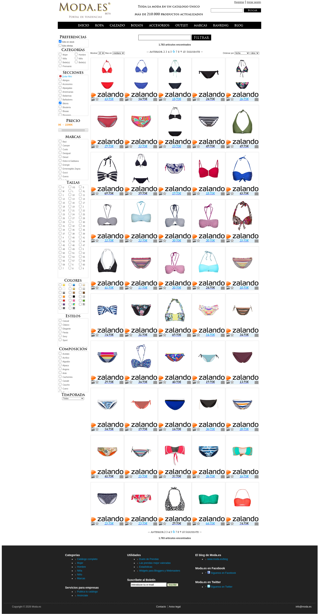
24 (73, 214)
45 (64, 245)
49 (73, 249)
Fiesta (65, 332)
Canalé (66, 381)
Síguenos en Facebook (221, 573)
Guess (66, 176)
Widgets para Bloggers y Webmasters (159, 570)
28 (84, 218)
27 (73, 218)
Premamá (67, 66)
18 (64, 207)
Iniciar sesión (254, 2)
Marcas (81, 578)
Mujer (65, 55)
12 (64, 199)
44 (84, 241)
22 (84, 211)
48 (64, 249)
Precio (73, 120)
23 (64, 214)
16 (73, 203)
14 (84, 199)
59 (64, 265)
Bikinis (66, 103)
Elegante (67, 329)
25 (84, 214)
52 (84, 253)
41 (84, 238)
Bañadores (67, 100)
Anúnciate (82, 595)
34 (64, 230)
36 (84, 230)
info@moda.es (303, 606)
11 (84, 195)
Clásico (66, 325)
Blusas (66, 111)
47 (84, 245)
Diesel (65, 157)
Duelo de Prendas (149, 559)
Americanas (67, 92)
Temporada (73, 394)
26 (64, 218)
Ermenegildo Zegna (71, 169)
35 (73, 230)
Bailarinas (67, 96)
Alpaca (65, 365)
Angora (65, 369)
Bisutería (67, 107)
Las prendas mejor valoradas (155, 563)
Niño (81, 59)
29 (64, 222)
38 (73, 234)
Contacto (161, 606)
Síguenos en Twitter (219, 586)
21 (73, 211)
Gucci (65, 173)
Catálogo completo (87, 559)
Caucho (66, 385)
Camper (66, 146)
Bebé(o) (66, 62)
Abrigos (65, 80)
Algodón (66, 362)
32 (73, 226)
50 (64, 253)
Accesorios (67, 84)
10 (73, 195)
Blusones (67, 115)
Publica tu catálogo (87, 591)
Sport (65, 340)
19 (73, 207)
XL (84, 191)
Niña (65, 59)
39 (84, 234)
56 (64, 261)
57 (73, 261)
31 (64, 226)
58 (84, 261)
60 (84, 265)
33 (84, 226)
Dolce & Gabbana (71, 161)
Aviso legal (175, 606)
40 (73, 238)
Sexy (65, 336)
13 (73, 199)
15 (64, 203)
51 (73, 253)
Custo (65, 149)
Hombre (82, 55)
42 (64, 241)
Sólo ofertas (67, 46)
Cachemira (67, 377)
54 (73, 257)
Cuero (65, 389)
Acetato (65, 354)
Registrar (239, 2)
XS (73, 187)
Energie (66, 165)
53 (64, 257)
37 (64, 234)
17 (84, 203)
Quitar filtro (67, 76)
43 (73, 241)
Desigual (67, 153)
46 (73, 245)
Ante (64, 373)
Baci (65, 142)
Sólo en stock (68, 42)
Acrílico (65, 358)
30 (84, 222)
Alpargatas (67, 88)
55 (84, 257)
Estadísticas (145, 566)
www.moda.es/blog (217, 559)
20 (64, 211)
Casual (66, 321)
